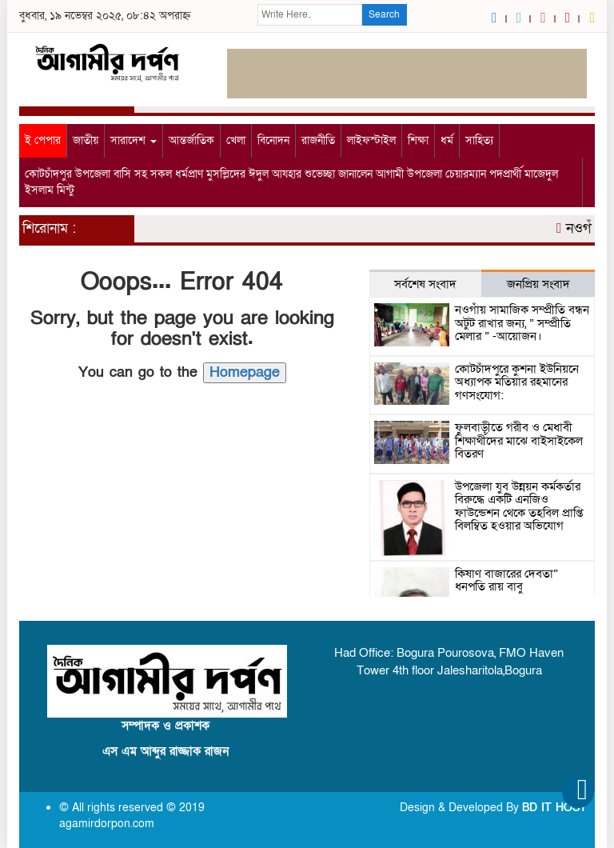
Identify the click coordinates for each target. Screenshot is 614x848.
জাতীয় (85, 140)
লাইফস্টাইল (371, 140)
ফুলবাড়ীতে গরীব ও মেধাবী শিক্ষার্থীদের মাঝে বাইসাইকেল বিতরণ (519, 440)
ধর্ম (447, 140)
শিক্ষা (418, 140)
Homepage (244, 372)
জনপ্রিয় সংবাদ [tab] (538, 284)
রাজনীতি (318, 140)
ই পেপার (43, 140)
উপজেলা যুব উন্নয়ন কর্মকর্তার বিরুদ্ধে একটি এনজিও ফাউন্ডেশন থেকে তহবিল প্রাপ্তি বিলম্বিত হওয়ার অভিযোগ (519, 506)
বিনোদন (273, 140)
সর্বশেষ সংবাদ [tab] (425, 284)
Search (384, 14)
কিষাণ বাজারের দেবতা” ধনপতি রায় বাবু (506, 580)
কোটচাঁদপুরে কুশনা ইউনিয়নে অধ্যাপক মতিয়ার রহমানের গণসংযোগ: (517, 382)
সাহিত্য (479, 140)
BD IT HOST (554, 807)
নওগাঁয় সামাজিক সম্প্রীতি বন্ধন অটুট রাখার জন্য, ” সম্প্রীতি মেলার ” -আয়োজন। (522, 323)
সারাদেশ (133, 140)
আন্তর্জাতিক (191, 140)
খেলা (235, 140)
